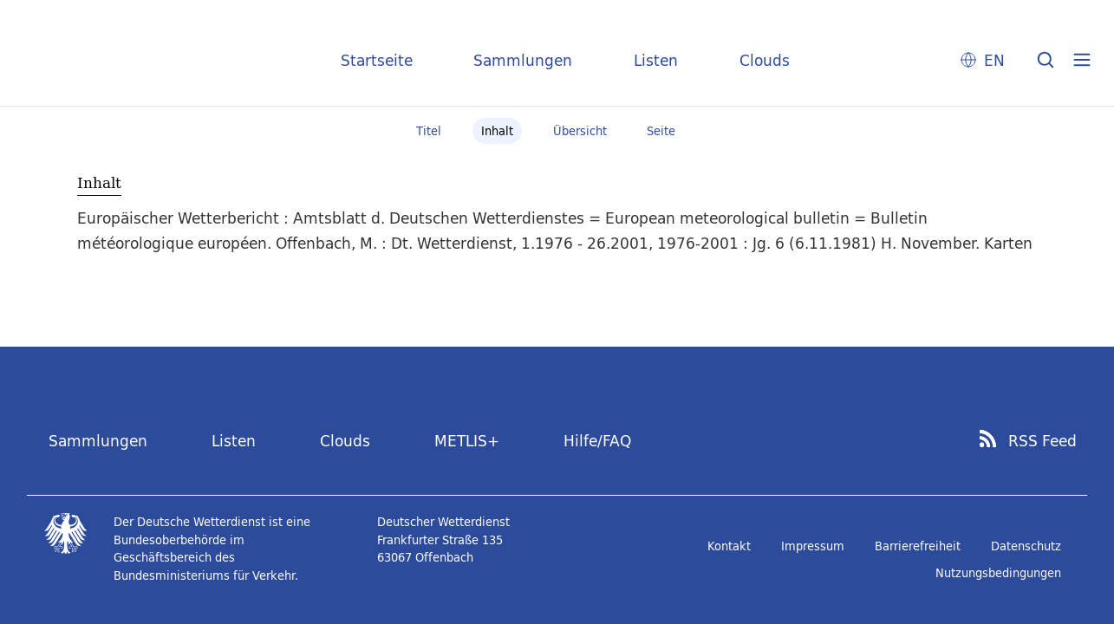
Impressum (812, 546)
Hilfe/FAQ (597, 440)
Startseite (377, 60)
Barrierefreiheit (918, 546)
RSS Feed (1042, 441)
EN (994, 60)
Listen (656, 60)
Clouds (764, 60)
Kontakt (729, 546)
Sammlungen (522, 60)
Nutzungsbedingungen (998, 572)
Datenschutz (1026, 546)
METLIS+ (466, 440)
